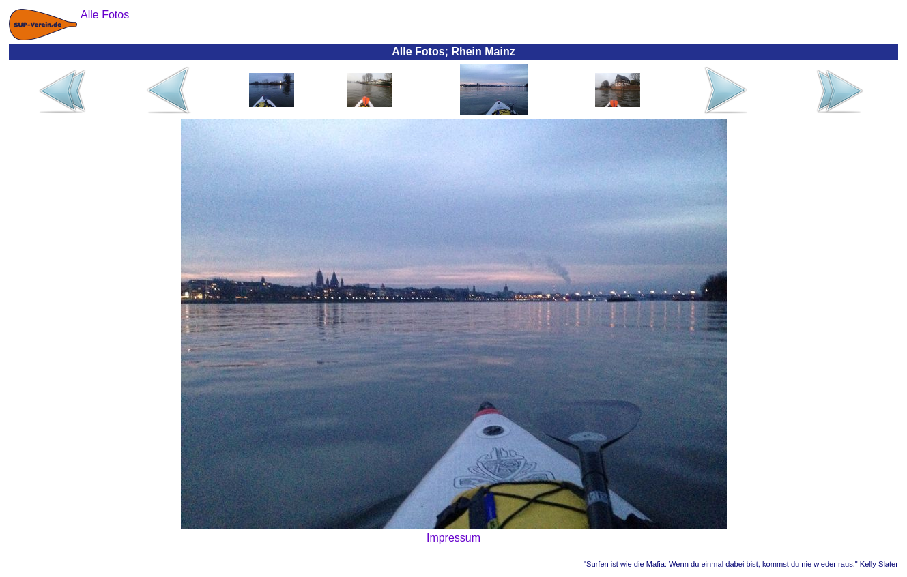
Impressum (453, 538)
